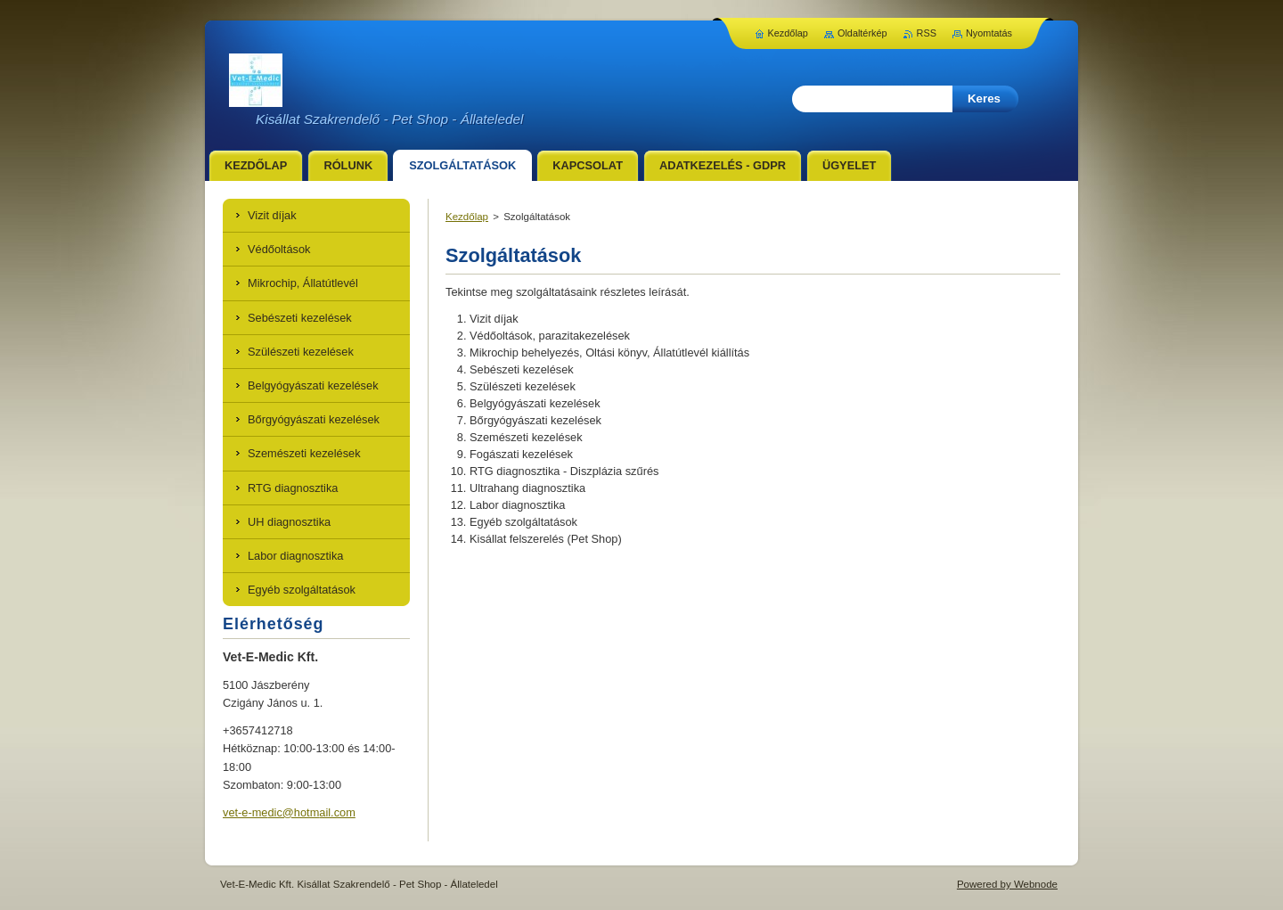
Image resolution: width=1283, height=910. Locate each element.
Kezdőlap (466, 216)
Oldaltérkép (862, 33)
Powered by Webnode (1007, 884)
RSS (926, 33)
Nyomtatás (989, 33)
